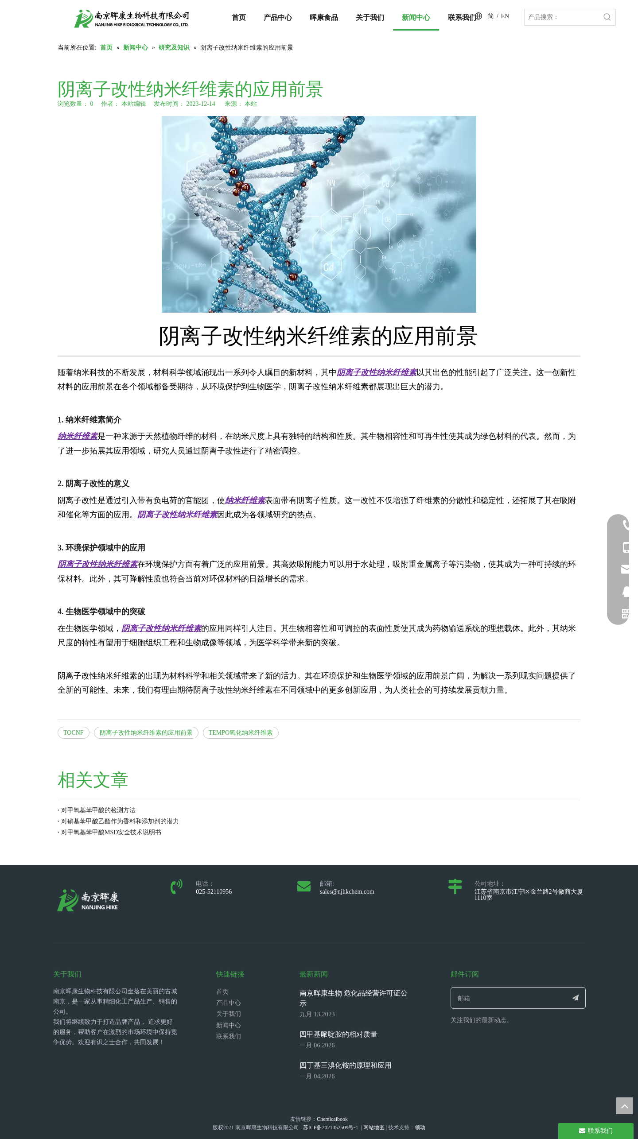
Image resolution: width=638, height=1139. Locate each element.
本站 (251, 104)
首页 (222, 991)
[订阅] (575, 998)
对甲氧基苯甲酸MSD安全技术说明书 (111, 832)
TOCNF (73, 732)
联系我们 (228, 1036)
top (624, 1105)
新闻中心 (228, 1025)
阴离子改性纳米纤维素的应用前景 (146, 732)
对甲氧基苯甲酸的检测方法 (98, 810)
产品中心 (228, 1003)
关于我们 (228, 1014)
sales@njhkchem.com (347, 891)
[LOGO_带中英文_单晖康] (131, 18)
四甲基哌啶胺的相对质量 (338, 1034)
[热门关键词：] (607, 17)
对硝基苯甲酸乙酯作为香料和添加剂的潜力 (120, 821)
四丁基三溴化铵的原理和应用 (346, 1065)
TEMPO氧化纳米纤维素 (241, 732)
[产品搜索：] (562, 17)
